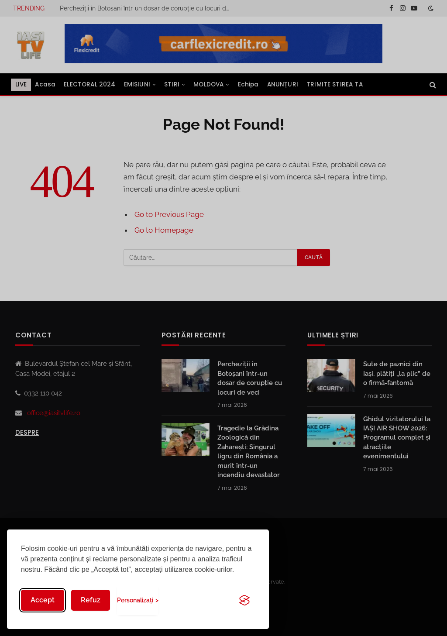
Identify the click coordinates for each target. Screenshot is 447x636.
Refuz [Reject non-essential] (90, 600)
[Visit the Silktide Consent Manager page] (244, 600)
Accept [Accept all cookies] (43, 600)
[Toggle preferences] (137, 600)
